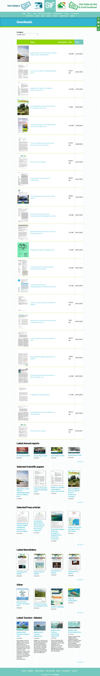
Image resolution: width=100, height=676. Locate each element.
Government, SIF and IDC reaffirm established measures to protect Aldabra (22, 527)
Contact (55, 16)
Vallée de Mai (39, 671)
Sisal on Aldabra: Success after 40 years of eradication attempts (42, 107)
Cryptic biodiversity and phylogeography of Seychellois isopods (43, 286)
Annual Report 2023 (23, 456)
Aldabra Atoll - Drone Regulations (74, 631)
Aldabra (30, 671)
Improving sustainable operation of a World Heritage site (42, 376)
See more (80, 462)
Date (78, 42)
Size (70, 42)
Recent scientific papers (38, 162)
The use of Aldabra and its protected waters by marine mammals (42, 144)
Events (49, 16)
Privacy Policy (64, 16)
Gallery (37, 16)
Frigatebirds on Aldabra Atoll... (40, 395)
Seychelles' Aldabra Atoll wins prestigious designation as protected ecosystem (58, 534)
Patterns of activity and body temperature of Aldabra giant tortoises (43, 215)
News (43, 16)
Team (34, 13)
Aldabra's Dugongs (57, 607)
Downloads (29, 16)
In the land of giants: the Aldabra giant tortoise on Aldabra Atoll (43, 125)
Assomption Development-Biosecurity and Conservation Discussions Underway (39, 525)
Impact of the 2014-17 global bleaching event (40, 490)
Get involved (75, 13)
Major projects (58, 13)
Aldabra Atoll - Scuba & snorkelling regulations (56, 633)
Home (23, 13)
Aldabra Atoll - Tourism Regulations (39, 634)
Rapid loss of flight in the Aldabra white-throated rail (41, 89)
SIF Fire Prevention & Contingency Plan (41, 605)
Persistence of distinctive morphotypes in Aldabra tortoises (43, 321)
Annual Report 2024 (57, 456)
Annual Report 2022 (40, 456)
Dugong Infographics (72, 600)
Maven (57, 674)
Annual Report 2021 (74, 455)
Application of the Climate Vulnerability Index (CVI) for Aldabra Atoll (43, 54)
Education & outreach (44, 13)
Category (20, 32)
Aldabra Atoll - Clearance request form (23, 634)
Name (32, 42)
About (29, 13)
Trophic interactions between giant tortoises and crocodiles (42, 268)
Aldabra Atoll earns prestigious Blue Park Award (74, 529)
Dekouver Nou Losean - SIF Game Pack (23, 604)
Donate (67, 13)
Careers (72, 16)
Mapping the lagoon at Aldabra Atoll (42, 250)
